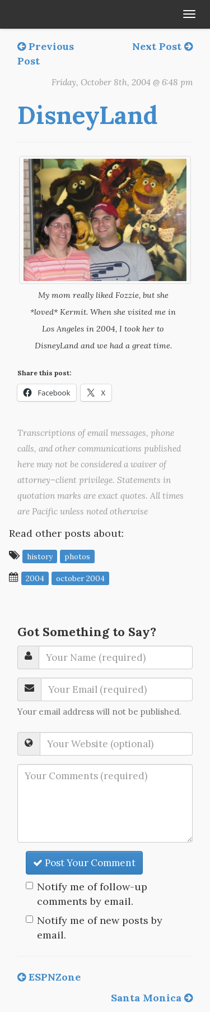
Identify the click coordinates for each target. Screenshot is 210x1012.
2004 (35, 578)
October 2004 (80, 578)
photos (77, 556)
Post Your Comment (84, 863)
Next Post (162, 46)
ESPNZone (49, 976)
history (40, 556)
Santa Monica (152, 997)
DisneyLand (87, 115)
